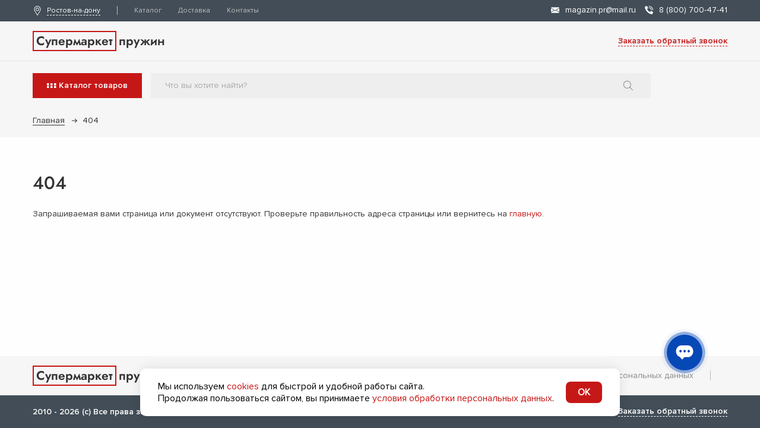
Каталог (148, 10)
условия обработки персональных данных (462, 398)
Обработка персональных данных (626, 375)
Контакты (243, 10)
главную (525, 214)
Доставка (194, 10)
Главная (49, 120)
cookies (243, 386)
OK (584, 392)
